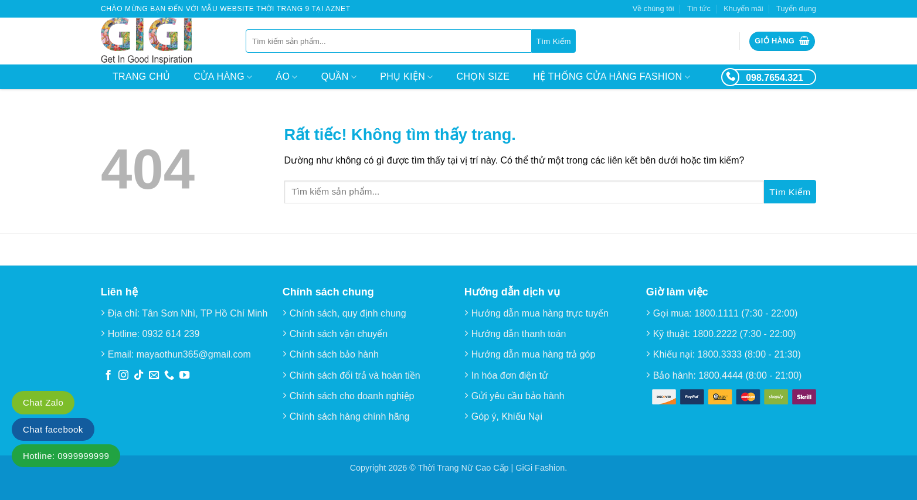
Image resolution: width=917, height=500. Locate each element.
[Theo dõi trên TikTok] (139, 376)
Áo (287, 77)
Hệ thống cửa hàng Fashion (611, 77)
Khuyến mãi (743, 8)
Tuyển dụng (796, 8)
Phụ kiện (406, 77)
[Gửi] (554, 41)
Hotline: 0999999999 (66, 456)
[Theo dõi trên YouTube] (184, 376)
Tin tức (699, 8)
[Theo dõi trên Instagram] (123, 376)
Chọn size (483, 76)
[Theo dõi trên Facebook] (108, 376)
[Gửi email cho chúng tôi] (154, 376)
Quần (338, 77)
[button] (782, 41)
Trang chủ (141, 76)
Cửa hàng (222, 77)
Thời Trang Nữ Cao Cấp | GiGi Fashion (491, 467)
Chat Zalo (43, 402)
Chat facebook (53, 429)
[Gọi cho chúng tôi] (169, 376)
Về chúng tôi (653, 8)
